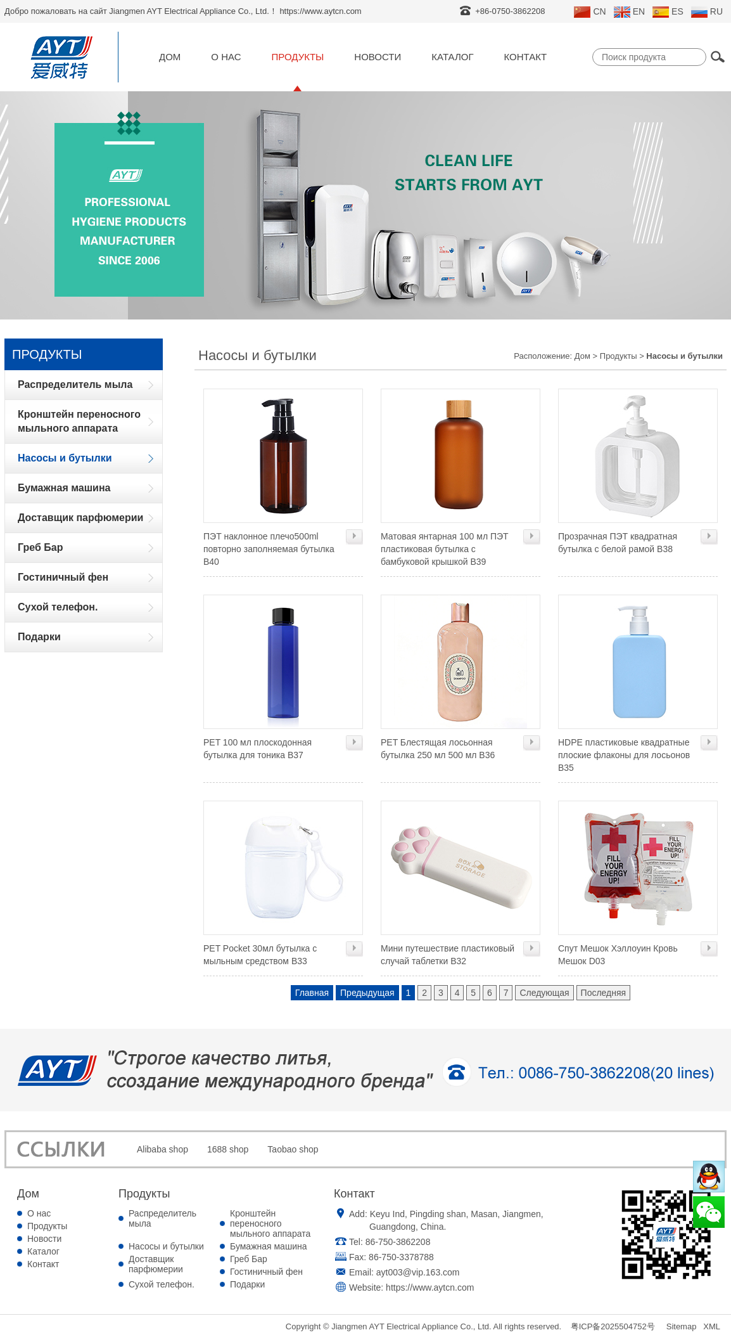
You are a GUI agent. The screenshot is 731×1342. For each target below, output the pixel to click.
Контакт (525, 56)
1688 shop (227, 1149)
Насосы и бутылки (166, 1246)
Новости (377, 56)
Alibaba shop (162, 1149)
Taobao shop (292, 1149)
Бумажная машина (268, 1246)
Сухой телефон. (161, 1284)
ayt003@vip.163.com (418, 1272)
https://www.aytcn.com (430, 1287)
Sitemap (681, 1326)
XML (711, 1326)
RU (707, 12)
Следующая (544, 993)
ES (667, 12)
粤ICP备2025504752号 (613, 1326)
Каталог (452, 56)
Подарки (247, 1284)
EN (629, 12)
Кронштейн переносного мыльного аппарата (270, 1223)
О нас (226, 56)
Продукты (298, 56)
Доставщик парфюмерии (156, 1264)
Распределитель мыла (162, 1218)
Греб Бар (248, 1259)
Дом (170, 56)
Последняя (603, 993)
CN (590, 12)
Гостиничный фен (266, 1272)
